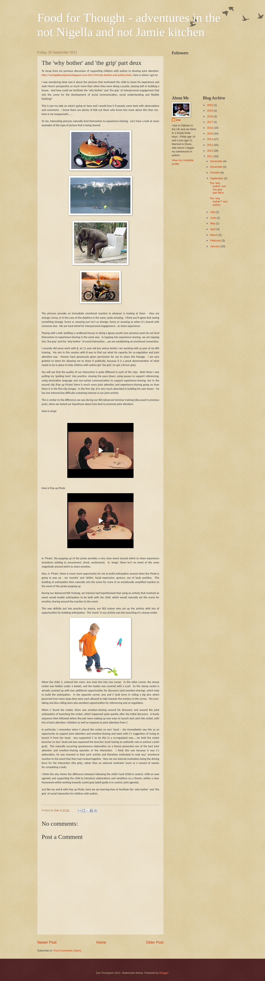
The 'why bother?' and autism (218, 201)
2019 (210, 110)
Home (101, 942)
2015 (210, 133)
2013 (210, 144)
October (215, 172)
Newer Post (47, 942)
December (216, 161)
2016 (210, 127)
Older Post (155, 942)
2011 (210, 156)
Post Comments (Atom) (67, 950)
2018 (210, 116)
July (213, 212)
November (216, 166)
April (213, 229)
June (213, 217)
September (217, 178)
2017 (210, 122)
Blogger (164, 972)
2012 (210, 150)
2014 (210, 139)
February (216, 240)
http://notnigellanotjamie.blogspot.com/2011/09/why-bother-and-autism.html (86, 75)
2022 (210, 105)
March (214, 234)
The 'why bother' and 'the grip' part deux (218, 188)
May (213, 223)
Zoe (178, 119)
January (215, 246)
